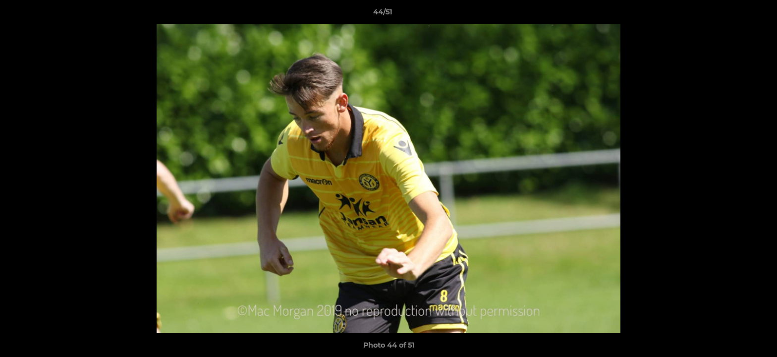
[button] (735, 14)
